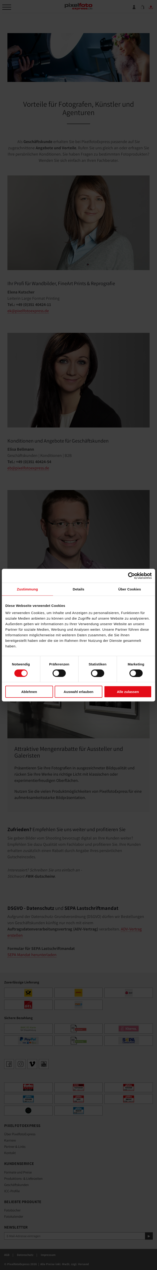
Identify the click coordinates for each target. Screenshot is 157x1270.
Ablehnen (29, 692)
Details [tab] (78, 589)
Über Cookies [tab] (129, 589)
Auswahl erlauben (78, 692)
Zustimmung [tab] (27, 589)
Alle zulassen (128, 692)
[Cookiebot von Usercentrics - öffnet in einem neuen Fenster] (131, 575)
